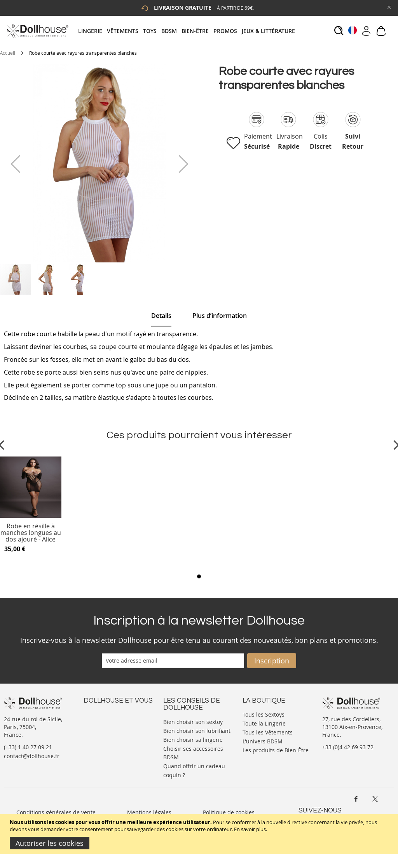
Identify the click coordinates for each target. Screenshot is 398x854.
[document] (200, 834)
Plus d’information (219, 315)
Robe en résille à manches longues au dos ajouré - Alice (30, 533)
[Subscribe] (271, 660)
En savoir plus (250, 829)
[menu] (189, 31)
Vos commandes (105, 737)
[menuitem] (92, 31)
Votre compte (101, 721)
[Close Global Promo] (388, 7)
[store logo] (37, 31)
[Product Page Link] (30, 516)
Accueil (7, 53)
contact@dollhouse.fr (31, 756)
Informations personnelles (118, 729)
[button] (15, 163)
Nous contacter (103, 713)
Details (161, 315)
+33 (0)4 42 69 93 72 (348, 747)
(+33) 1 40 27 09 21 (28, 747)
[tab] (188, 31)
